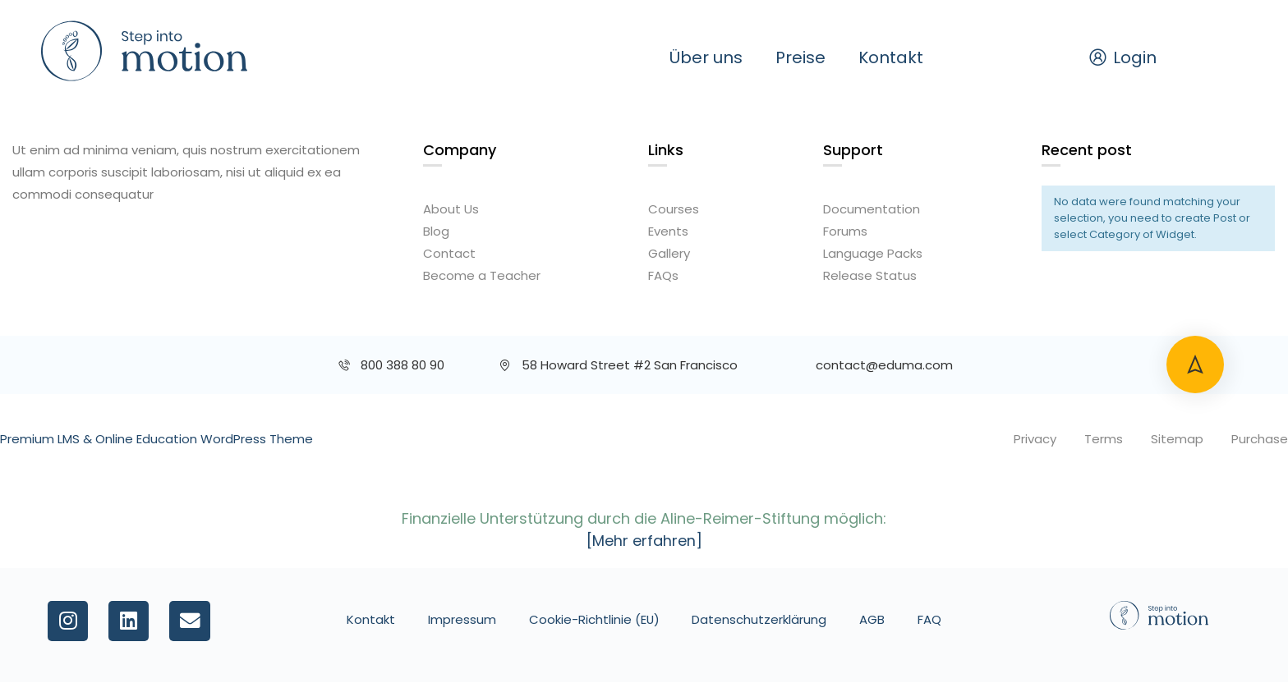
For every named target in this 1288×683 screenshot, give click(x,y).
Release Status (870, 275)
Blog (436, 231)
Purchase (1259, 438)
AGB (873, 619)
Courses (673, 209)
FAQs (663, 275)
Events (668, 231)
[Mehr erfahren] (644, 540)
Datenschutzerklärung (759, 619)
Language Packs (872, 253)
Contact (449, 253)
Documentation (871, 209)
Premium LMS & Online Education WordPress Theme (156, 438)
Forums (845, 231)
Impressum (461, 619)
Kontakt (890, 57)
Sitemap (1177, 438)
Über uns (706, 57)
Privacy (1035, 438)
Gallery (669, 253)
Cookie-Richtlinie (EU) (594, 619)
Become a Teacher (481, 275)
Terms (1103, 438)
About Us (451, 209)
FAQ (930, 619)
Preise (800, 57)
